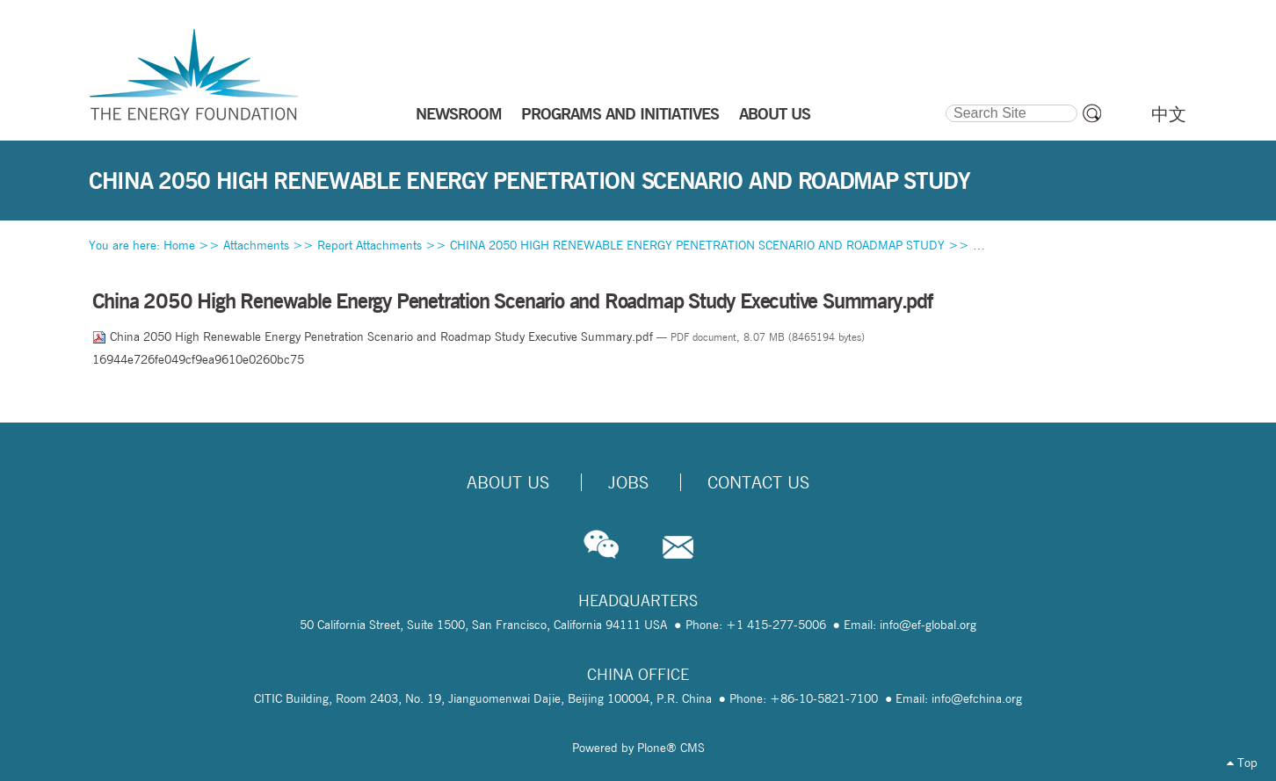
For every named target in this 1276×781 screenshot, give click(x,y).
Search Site (944, 102)
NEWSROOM (459, 113)
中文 (1168, 114)
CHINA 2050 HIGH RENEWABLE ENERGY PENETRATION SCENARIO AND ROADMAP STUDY (697, 245)
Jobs (628, 482)
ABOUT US (774, 113)
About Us (508, 482)
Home (179, 245)
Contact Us (758, 482)
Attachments (256, 245)
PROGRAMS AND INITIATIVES (620, 113)
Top (1242, 762)
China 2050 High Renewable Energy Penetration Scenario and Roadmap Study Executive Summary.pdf (374, 336)
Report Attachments (369, 245)
